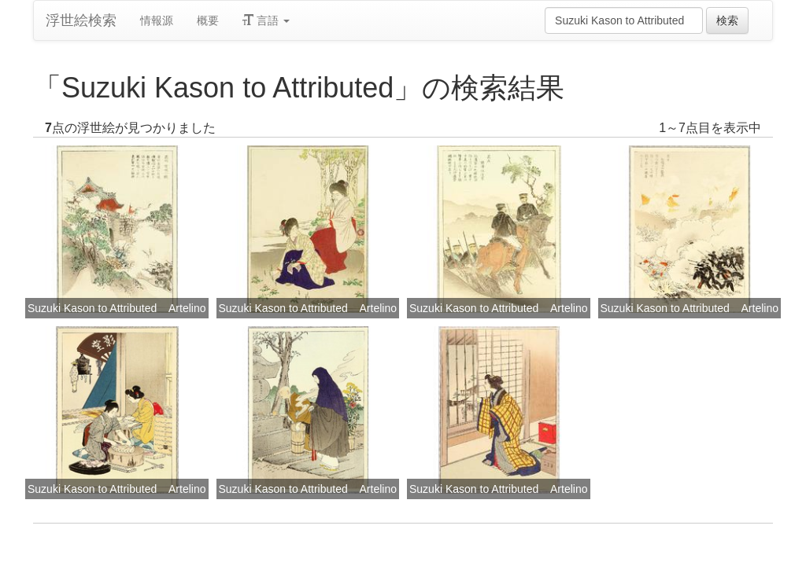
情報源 (156, 20)
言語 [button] (266, 20)
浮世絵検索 (81, 20)
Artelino (186, 308)
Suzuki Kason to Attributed (92, 308)
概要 (208, 20)
